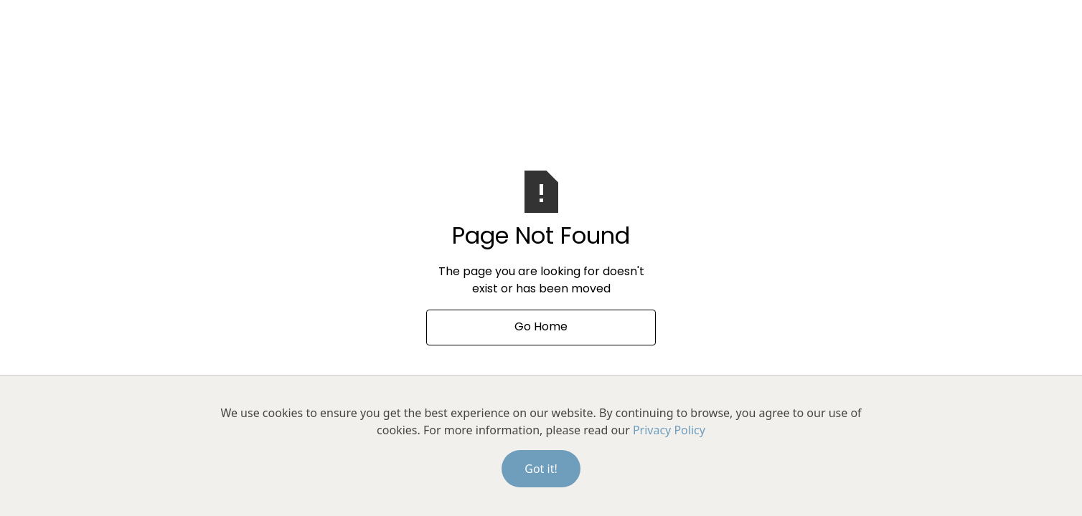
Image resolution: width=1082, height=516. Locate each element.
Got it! (540, 469)
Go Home (541, 327)
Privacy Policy (669, 430)
